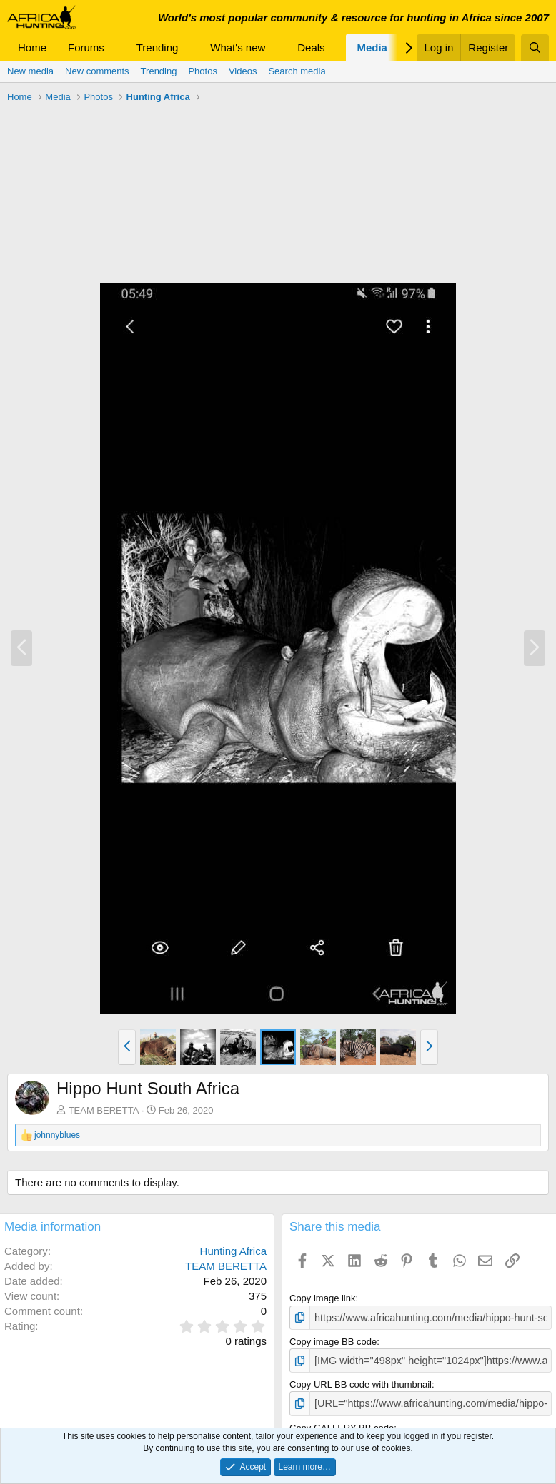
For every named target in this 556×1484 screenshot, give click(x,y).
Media (372, 47)
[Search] (535, 47)
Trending (157, 47)
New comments (97, 71)
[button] (116, 47)
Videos (243, 71)
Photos (202, 71)
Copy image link (322, 1298)
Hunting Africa (233, 1251)
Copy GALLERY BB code (341, 1423)
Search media (296, 71)
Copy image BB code (333, 1340)
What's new (237, 47)
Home (32, 47)
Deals (310, 47)
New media (30, 71)
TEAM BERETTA (104, 1110)
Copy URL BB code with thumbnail (360, 1381)
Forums (86, 47)
